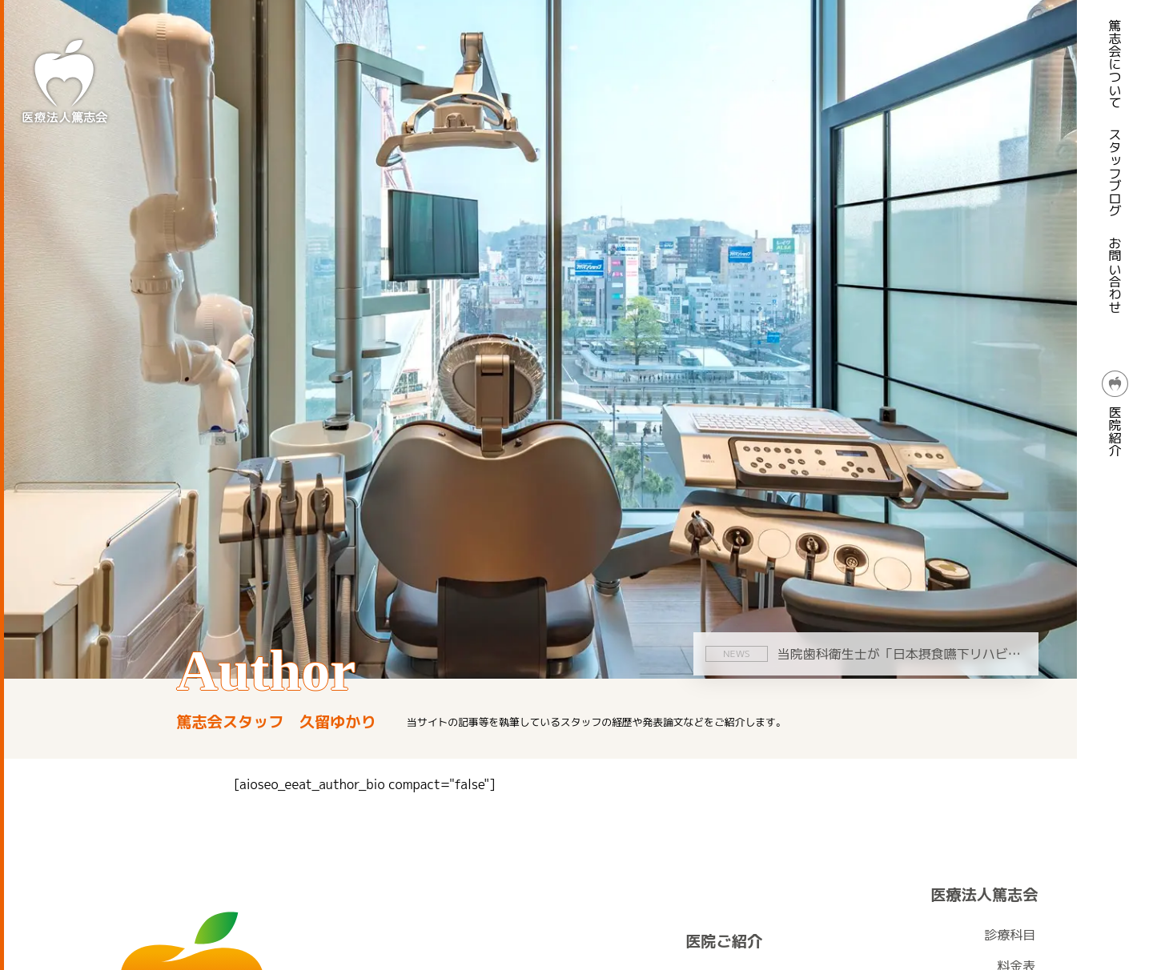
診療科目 (1009, 935)
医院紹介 (1115, 414)
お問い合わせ (1115, 275)
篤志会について (1115, 64)
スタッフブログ (1115, 173)
